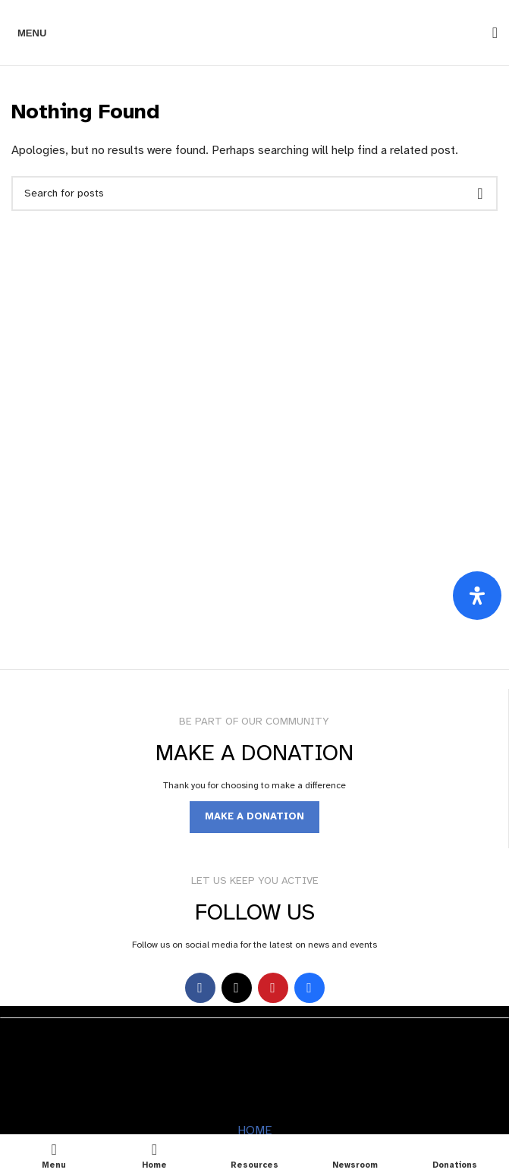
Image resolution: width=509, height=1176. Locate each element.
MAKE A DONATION (254, 816)
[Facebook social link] (200, 988)
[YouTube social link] (273, 988)
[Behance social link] (309, 988)
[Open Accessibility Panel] (477, 595)
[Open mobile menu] (29, 32)
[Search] (490, 32)
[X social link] (237, 988)
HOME (254, 1130)
